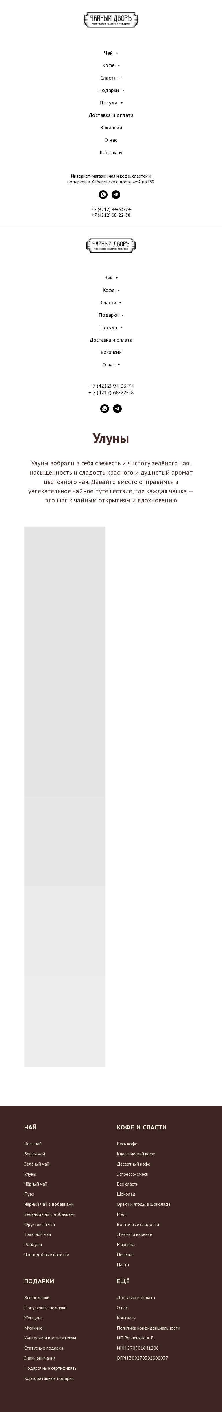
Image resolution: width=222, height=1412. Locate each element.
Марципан (127, 1244)
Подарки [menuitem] (109, 90)
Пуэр (29, 1194)
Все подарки (36, 1297)
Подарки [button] (109, 314)
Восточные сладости (138, 1224)
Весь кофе (127, 1143)
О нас (122, 1307)
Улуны (30, 1174)
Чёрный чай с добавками (49, 1204)
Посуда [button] (109, 327)
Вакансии (111, 352)
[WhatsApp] (103, 197)
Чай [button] (109, 277)
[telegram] (117, 408)
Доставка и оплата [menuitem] (111, 115)
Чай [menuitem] (109, 52)
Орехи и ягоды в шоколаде (144, 1204)
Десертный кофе (133, 1164)
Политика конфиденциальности (148, 1328)
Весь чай (33, 1143)
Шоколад (126, 1194)
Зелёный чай (36, 1164)
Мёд (121, 1214)
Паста (123, 1264)
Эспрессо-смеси (132, 1174)
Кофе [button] (109, 290)
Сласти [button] (109, 302)
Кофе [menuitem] (109, 65)
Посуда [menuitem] (109, 102)
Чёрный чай (35, 1184)
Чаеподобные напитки (46, 1254)
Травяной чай (37, 1234)
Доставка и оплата (111, 339)
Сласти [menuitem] (109, 77)
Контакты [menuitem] (111, 152)
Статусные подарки (43, 1348)
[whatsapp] (104, 408)
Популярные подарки (45, 1307)
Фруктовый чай (39, 1224)
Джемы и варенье (134, 1234)
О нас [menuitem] (111, 140)
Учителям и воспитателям (50, 1338)
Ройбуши (33, 1244)
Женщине (33, 1318)
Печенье (125, 1254)
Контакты (126, 1318)
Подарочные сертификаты (50, 1368)
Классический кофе (136, 1154)
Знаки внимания (40, 1358)
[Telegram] (116, 197)
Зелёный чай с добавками (50, 1214)
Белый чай (34, 1154)
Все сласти (127, 1184)
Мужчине (33, 1328)
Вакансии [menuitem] (111, 127)
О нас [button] (109, 364)
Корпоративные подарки (49, 1378)
